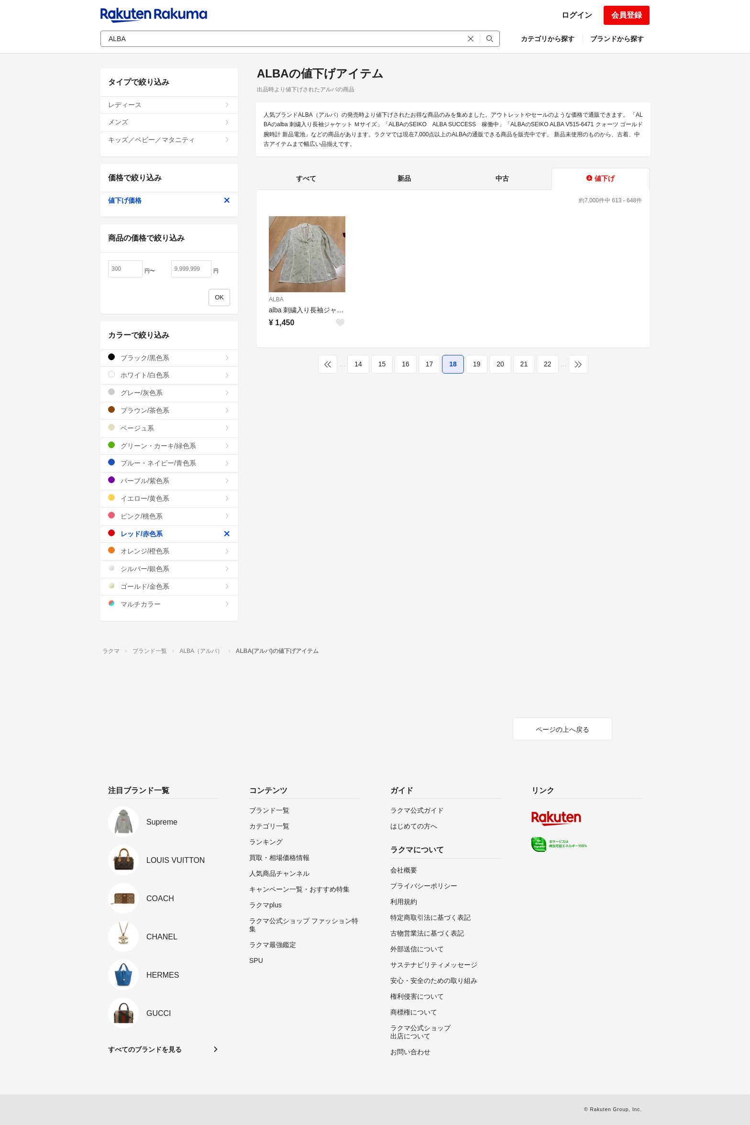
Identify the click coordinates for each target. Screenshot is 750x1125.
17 (429, 364)
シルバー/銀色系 (169, 568)
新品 (404, 178)
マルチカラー (169, 604)
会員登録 (626, 15)
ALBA (276, 299)
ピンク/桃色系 (169, 516)
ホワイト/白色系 (169, 375)
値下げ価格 (169, 200)
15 (382, 364)
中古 (502, 178)
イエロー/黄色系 (169, 498)
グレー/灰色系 (169, 392)
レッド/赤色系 (169, 533)
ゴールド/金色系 (169, 586)
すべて (306, 178)
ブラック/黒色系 (169, 357)
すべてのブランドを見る (145, 1049)
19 (477, 364)
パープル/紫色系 (169, 480)
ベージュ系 (169, 428)
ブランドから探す (617, 39)
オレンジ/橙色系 (169, 551)
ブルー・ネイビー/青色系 (169, 463)
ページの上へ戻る (562, 729)
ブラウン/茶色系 (169, 410)
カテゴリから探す (547, 39)
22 (547, 364)
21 (524, 364)
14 (358, 364)
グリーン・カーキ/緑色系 (169, 445)
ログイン (577, 15)
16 (405, 364)
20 (500, 364)
